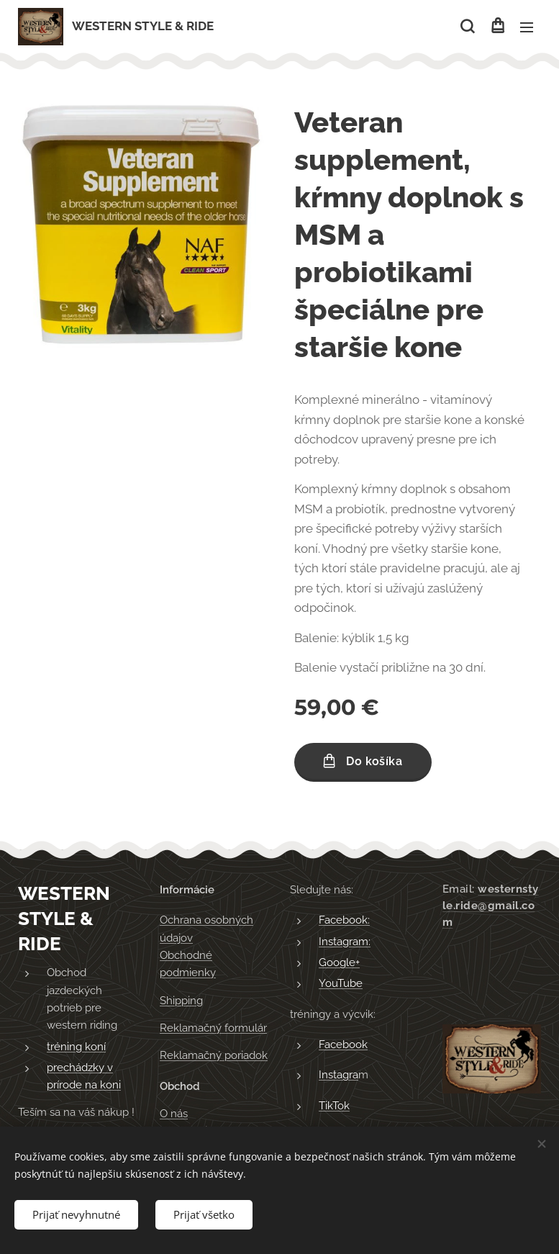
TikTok (334, 1105)
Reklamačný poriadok (214, 1055)
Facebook (343, 1044)
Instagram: (345, 940)
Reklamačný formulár (213, 1027)
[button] (467, 27)
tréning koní (76, 1045)
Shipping (181, 999)
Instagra (338, 1074)
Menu (526, 27)
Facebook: (344, 920)
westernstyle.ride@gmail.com (490, 906)
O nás (174, 1113)
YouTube (341, 983)
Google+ (339, 962)
